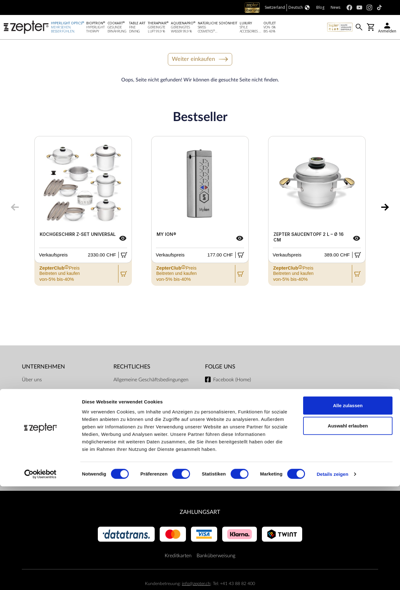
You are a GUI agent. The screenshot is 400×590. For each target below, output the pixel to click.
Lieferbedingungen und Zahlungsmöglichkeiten (138, 429)
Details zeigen (332, 577)
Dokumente (126, 470)
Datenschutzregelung (136, 445)
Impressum (125, 413)
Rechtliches (131, 368)
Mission (30, 393)
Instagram (223, 405)
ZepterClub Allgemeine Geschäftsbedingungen (138, 397)
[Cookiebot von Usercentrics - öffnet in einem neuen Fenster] (40, 578)
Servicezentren (129, 458)
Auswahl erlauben (348, 529)
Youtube (222, 393)
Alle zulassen (347, 508)
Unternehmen (43, 368)
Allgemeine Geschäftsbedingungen (150, 380)
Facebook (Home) (232, 380)
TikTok (220, 418)
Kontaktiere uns (39, 405)
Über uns (32, 380)
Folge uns (220, 368)
